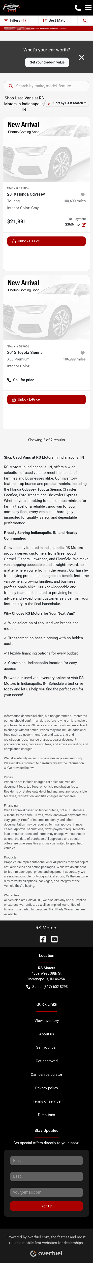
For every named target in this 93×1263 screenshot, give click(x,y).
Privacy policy (46, 1088)
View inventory (46, 1020)
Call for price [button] (20, 380)
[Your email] (46, 1192)
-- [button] (85, 380)
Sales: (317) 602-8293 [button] (47, 987)
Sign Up (46, 1206)
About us (46, 1034)
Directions (46, 1115)
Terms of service (47, 1101)
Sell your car (46, 1047)
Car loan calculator (46, 1074)
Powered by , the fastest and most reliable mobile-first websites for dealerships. (46, 1244)
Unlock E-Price (26, 241)
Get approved (47, 1061)
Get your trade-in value (47, 62)
